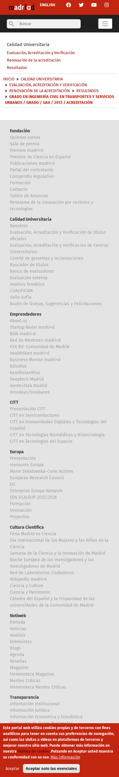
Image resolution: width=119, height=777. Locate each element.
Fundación (20, 131)
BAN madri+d (23, 333)
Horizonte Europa (27, 464)
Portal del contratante (31, 170)
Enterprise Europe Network (36, 490)
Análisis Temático (27, 284)
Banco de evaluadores (32, 271)
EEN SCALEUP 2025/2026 (33, 497)
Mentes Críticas (25, 680)
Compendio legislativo (32, 176)
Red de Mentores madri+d (35, 340)
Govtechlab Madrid (28, 385)
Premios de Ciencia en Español (40, 157)
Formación (20, 183)
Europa (17, 452)
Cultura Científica (27, 527)
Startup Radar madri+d (32, 327)
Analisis (17, 635)
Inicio (9, 79)
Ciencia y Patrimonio (30, 592)
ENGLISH (47, 4)
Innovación (21, 510)
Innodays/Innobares (30, 392)
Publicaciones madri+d (32, 163)
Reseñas (18, 661)
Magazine (19, 667)
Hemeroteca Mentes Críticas (38, 687)
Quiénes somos (25, 137)
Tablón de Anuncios (29, 196)
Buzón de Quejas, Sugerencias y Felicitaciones (56, 303)
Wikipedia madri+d (28, 579)
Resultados (17, 67)
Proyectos (19, 516)
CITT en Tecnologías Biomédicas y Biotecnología (57, 435)
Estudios (18, 366)
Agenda (17, 654)
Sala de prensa (25, 144)
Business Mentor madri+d (35, 359)
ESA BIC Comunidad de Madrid (39, 346)
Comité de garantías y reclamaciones (46, 258)
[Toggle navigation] (105, 23)
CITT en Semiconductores (35, 415)
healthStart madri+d (29, 353)
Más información (65, 757)
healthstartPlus (25, 372)
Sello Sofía (21, 297)
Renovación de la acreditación (34, 60)
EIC (13, 484)
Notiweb (18, 615)
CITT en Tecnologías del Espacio (41, 441)
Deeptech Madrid (27, 379)
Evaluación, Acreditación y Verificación (41, 52)
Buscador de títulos (29, 264)
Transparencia (24, 697)
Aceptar (12, 768)
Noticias (18, 628)
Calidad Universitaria (28, 44)
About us (18, 320)
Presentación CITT (27, 409)
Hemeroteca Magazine (32, 674)
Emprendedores (25, 314)
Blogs (15, 648)
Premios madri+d (26, 150)
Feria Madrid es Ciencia (33, 533)
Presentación (23, 458)
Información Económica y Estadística (46, 716)
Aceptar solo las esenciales (51, 768)
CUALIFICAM (21, 290)
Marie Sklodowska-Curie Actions (41, 471)
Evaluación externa (29, 277)
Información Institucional (35, 704)
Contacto (19, 189)
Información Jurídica (30, 710)
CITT (14, 402)
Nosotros (19, 225)
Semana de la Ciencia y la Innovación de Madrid (57, 553)
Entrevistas (21, 641)
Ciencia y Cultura (26, 585)
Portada (17, 622)
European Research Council (37, 477)
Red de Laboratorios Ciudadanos (42, 572)
